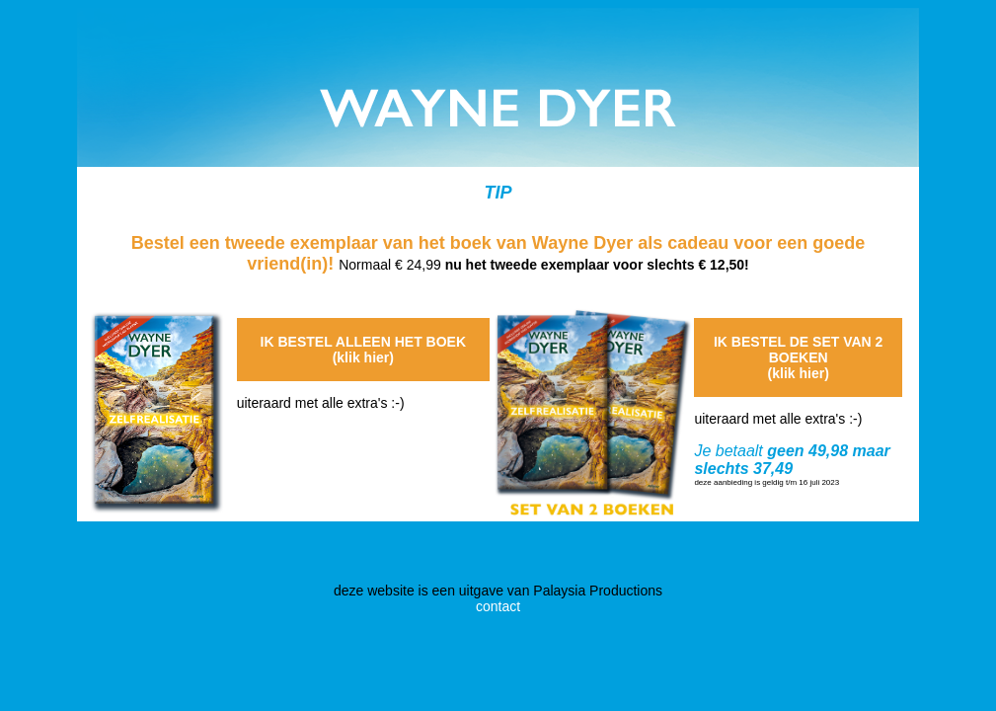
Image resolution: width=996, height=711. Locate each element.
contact (498, 606)
